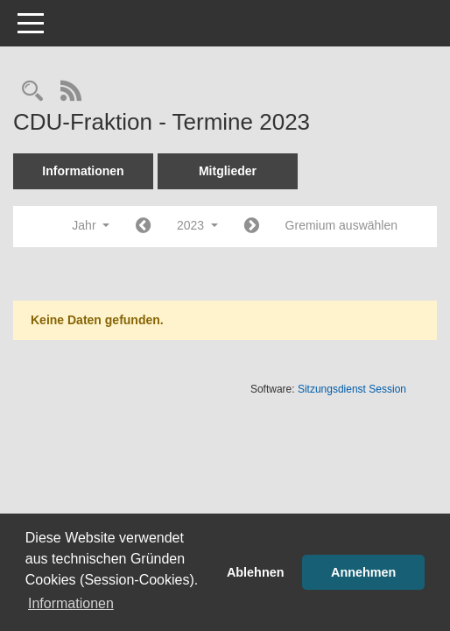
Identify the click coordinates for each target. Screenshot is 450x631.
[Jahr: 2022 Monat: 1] (143, 226)
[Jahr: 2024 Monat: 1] (251, 226)
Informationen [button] (71, 603)
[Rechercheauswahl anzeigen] (32, 92)
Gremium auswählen (341, 225)
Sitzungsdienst (352, 389)
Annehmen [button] (363, 572)
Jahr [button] (90, 225)
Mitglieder (228, 171)
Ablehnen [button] (256, 572)
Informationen (82, 171)
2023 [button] (197, 225)
